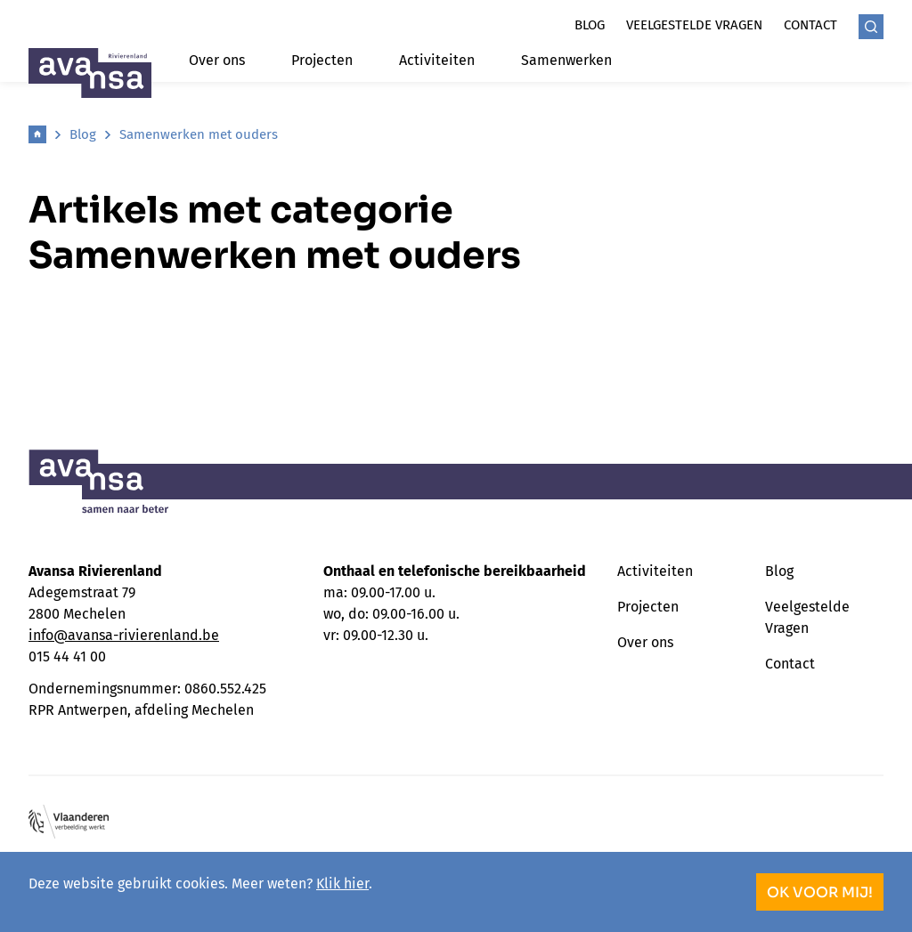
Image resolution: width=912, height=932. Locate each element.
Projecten (322, 60)
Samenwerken (566, 60)
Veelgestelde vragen (694, 25)
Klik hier (342, 883)
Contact (810, 25)
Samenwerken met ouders (198, 134)
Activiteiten (437, 60)
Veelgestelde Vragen (807, 617)
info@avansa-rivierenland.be (123, 635)
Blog (589, 25)
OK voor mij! (820, 892)
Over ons (217, 60)
